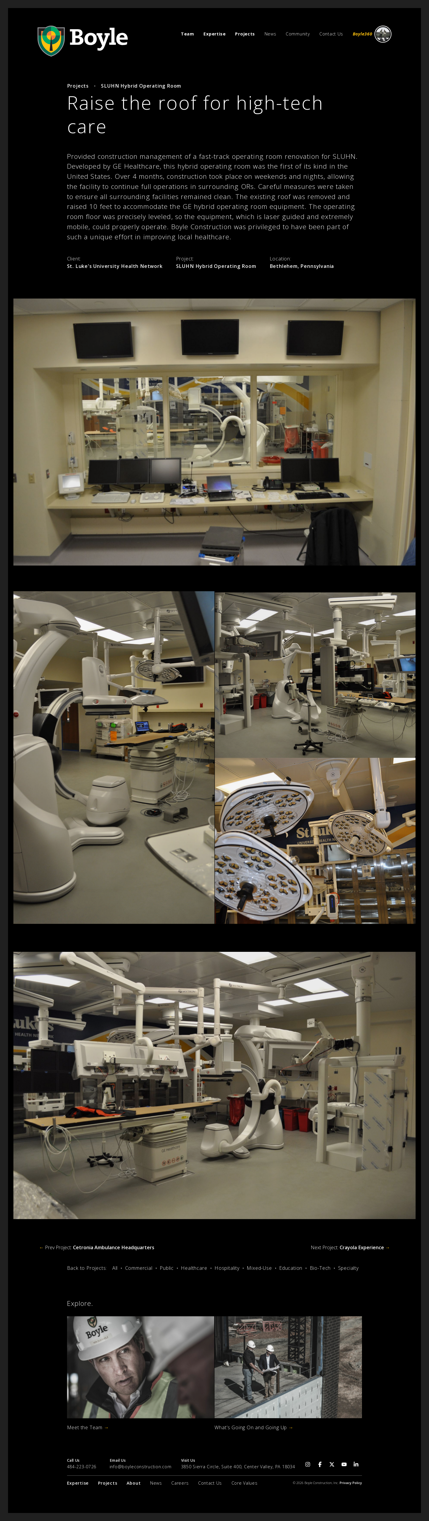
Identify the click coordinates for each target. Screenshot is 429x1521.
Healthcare (194, 1268)
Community (298, 34)
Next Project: (350, 1247)
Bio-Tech (320, 1268)
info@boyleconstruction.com (141, 1466)
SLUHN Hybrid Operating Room (141, 86)
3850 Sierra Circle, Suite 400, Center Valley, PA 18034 (238, 1466)
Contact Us (331, 34)
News (270, 34)
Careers (180, 1483)
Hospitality (227, 1268)
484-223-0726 (82, 1466)
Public (167, 1268)
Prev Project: (96, 1247)
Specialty (348, 1268)
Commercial (139, 1268)
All (115, 1268)
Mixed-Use (259, 1268)
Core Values (244, 1483)
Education (290, 1268)
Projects (78, 86)
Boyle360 (372, 34)
